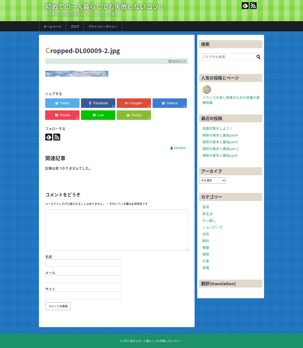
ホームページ (52, 26)
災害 (205, 260)
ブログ (74, 26)
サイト (50, 288)
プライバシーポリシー (103, 26)
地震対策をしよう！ (217, 128)
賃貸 (205, 206)
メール (50, 272)
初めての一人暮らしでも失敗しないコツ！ (105, 6)
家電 (205, 267)
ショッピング (212, 227)
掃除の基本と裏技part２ (220, 148)
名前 (48, 256)
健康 (205, 247)
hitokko (180, 147)
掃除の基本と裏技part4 (220, 135)
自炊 (205, 233)
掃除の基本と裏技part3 (220, 141)
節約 (205, 240)
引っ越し (209, 220)
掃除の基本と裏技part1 (220, 155)
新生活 (207, 213)
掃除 (205, 254)
